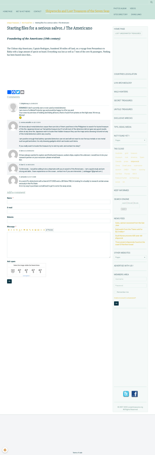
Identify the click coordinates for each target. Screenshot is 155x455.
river (126, 157)
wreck (117, 182)
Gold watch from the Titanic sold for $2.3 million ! (128, 230)
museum (118, 157)
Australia (118, 153)
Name (9, 198)
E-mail (9, 208)
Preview (49, 230)
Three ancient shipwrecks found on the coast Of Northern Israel (130, 243)
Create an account (119, 298)
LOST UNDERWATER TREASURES (128, 33)
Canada (118, 161)
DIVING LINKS (136, 14)
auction (118, 170)
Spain (142, 157)
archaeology (134, 178)
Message (11, 227)
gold (126, 153)
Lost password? (131, 298)
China (117, 166)
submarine (138, 166)
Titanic (133, 170)
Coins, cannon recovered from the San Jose (129, 224)
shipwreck (135, 161)
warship (142, 170)
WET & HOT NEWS (23, 11)
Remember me (121, 292)
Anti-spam (11, 261)
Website (10, 217)
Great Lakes (126, 166)
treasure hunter (121, 178)
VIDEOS (133, 8)
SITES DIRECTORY (121, 14)
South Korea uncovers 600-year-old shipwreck (128, 237)
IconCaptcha (26, 275)
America (134, 157)
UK (124, 182)
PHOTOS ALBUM (120, 8)
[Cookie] (5, 450)
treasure (134, 153)
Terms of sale (77, 453)
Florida (127, 174)
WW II (134, 174)
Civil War (118, 174)
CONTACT (37, 11)
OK (9, 281)
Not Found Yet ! (27, 23)
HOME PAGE (7, 11)
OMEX (126, 170)
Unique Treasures (13, 23)
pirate (126, 161)
